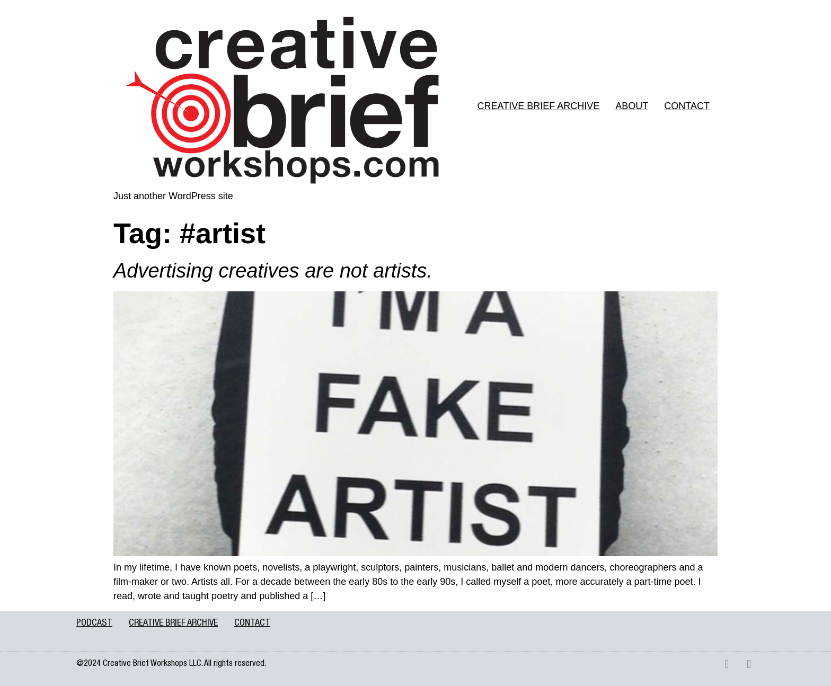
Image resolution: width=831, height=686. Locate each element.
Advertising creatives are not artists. (272, 271)
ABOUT (631, 106)
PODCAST (94, 623)
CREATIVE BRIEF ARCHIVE (539, 106)
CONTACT (687, 106)
